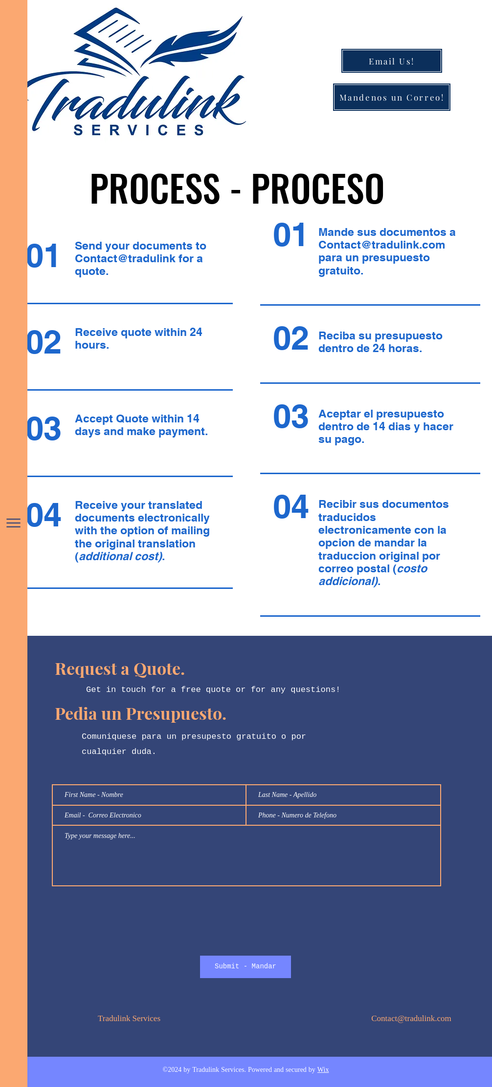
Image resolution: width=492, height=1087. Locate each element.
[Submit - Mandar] (245, 967)
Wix (323, 1070)
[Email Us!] (392, 60)
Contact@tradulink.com (381, 244)
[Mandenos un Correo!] (392, 97)
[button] (13, 523)
